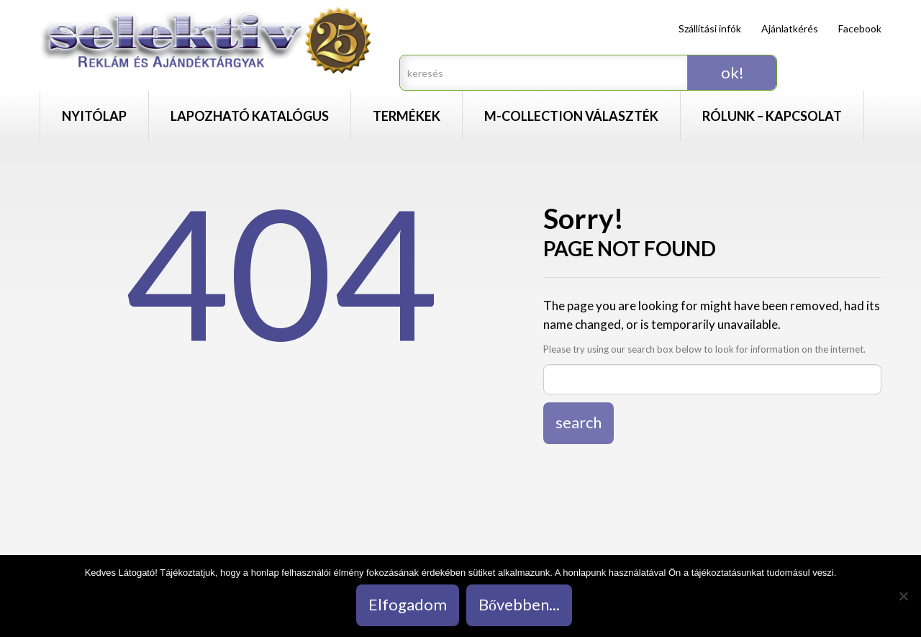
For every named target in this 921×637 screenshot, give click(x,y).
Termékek (406, 116)
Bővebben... (519, 604)
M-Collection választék (571, 116)
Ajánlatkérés (789, 28)
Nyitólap (94, 116)
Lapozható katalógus (250, 116)
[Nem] (903, 596)
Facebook (859, 28)
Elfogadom (407, 604)
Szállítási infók (710, 28)
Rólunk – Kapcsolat (772, 116)
